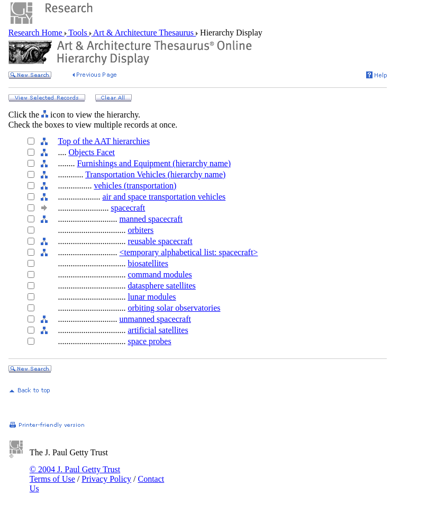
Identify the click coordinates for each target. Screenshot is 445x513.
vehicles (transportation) (135, 185)
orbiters (140, 230)
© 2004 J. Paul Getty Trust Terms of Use (75, 474)
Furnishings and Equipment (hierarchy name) (154, 163)
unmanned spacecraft (154, 318)
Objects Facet (91, 152)
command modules (160, 274)
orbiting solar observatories (174, 307)
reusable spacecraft (160, 241)
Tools (78, 32)
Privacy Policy (106, 478)
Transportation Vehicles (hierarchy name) (155, 174)
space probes (149, 341)
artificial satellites (158, 330)
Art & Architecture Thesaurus (144, 32)
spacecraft (128, 207)
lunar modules (152, 296)
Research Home (36, 32)
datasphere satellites (161, 285)
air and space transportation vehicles (163, 196)
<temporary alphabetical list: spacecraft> (188, 252)
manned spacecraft (150, 218)
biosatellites (148, 263)
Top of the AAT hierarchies (104, 141)
